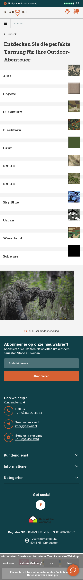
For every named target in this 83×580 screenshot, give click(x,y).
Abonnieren (41, 376)
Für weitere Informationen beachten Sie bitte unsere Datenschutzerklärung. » (42, 573)
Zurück (10, 34)
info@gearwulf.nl (26, 426)
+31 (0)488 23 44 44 (28, 412)
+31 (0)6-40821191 (27, 439)
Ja (51, 563)
